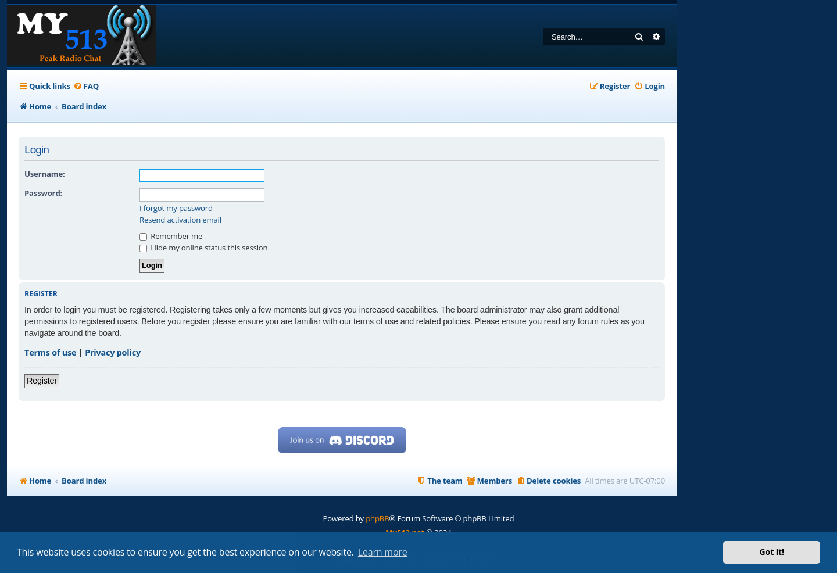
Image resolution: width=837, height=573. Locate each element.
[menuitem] (86, 86)
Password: (43, 193)
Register (42, 380)
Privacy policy (113, 352)
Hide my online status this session (203, 247)
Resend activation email (180, 220)
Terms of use (50, 352)
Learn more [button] (382, 552)
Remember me (171, 236)
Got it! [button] (771, 551)
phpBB (377, 518)
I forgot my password (176, 208)
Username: (44, 174)
